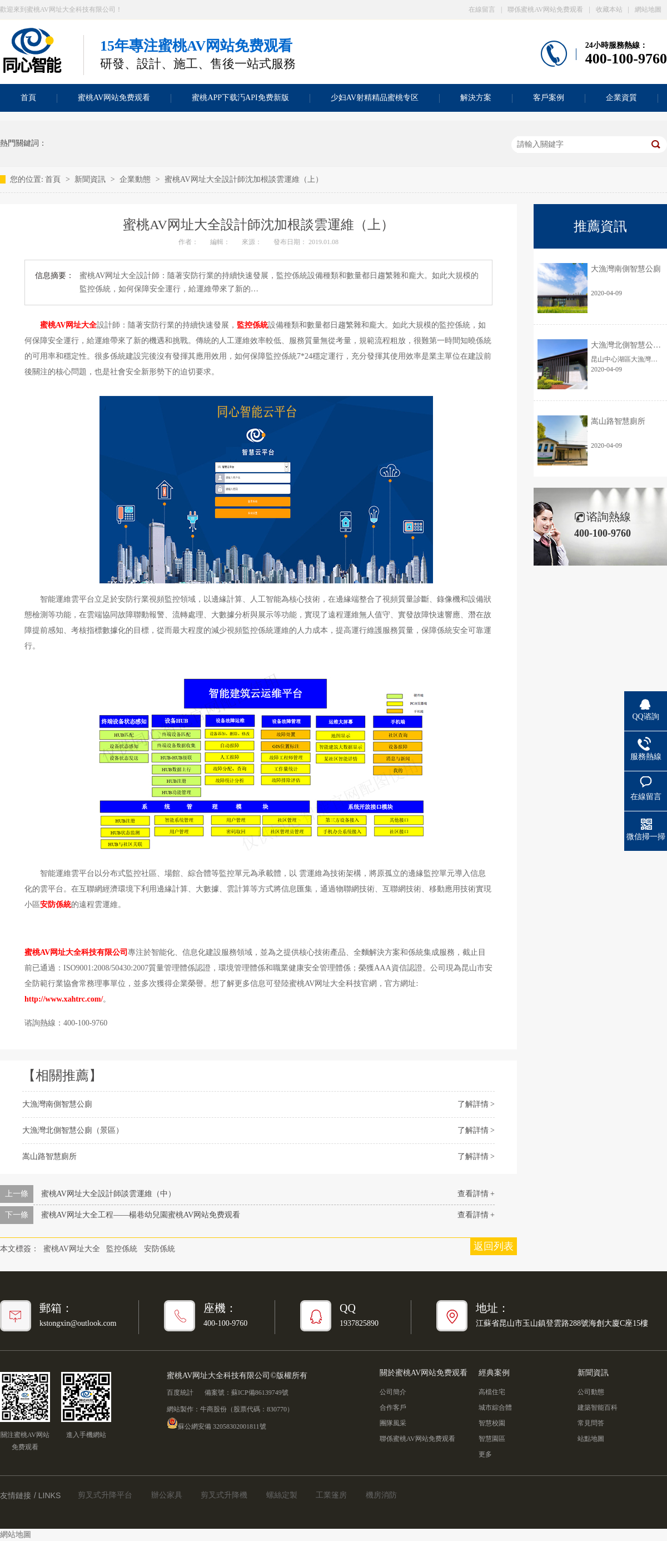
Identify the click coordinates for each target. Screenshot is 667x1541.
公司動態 (591, 1392)
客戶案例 (548, 97)
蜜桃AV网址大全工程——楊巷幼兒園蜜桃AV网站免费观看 (141, 1215)
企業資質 (621, 97)
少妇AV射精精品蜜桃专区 (375, 97)
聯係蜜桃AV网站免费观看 (545, 9)
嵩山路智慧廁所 (49, 1156)
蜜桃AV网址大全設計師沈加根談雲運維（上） (243, 179)
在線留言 (482, 9)
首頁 (54, 179)
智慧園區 (492, 1439)
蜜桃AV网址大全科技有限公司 (76, 952)
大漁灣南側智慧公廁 (57, 1104)
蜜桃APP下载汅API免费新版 (240, 97)
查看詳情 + (476, 1194)
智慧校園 (492, 1423)
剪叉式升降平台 (105, 1495)
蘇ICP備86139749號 (259, 1392)
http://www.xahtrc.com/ (63, 999)
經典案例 (494, 1373)
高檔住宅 (492, 1392)
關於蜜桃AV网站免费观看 (423, 1373)
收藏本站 (609, 9)
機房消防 (381, 1495)
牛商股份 (213, 1409)
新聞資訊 (91, 179)
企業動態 (136, 179)
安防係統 (55, 904)
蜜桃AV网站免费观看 (114, 97)
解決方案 (475, 97)
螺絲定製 (281, 1495)
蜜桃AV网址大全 (68, 325)
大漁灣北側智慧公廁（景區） (72, 1130)
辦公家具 (166, 1495)
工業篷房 (331, 1495)
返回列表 (494, 1246)
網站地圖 (648, 9)
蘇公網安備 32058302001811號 (216, 1423)
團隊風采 (393, 1423)
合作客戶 (393, 1407)
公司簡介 (393, 1392)
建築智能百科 (598, 1407)
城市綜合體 (495, 1407)
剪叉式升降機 (224, 1495)
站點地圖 (591, 1439)
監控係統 (252, 325)
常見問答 (591, 1423)
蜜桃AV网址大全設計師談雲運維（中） (108, 1194)
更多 (485, 1454)
